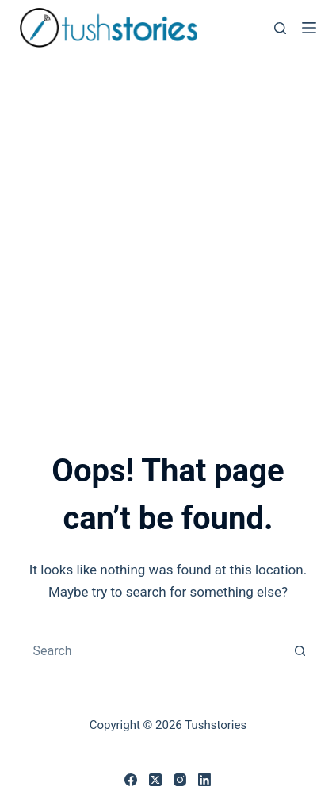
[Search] (280, 28)
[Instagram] (180, 779)
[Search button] (300, 650)
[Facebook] (130, 779)
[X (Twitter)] (155, 779)
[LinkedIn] (204, 779)
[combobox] (152, 650)
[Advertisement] (168, 231)
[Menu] (309, 28)
